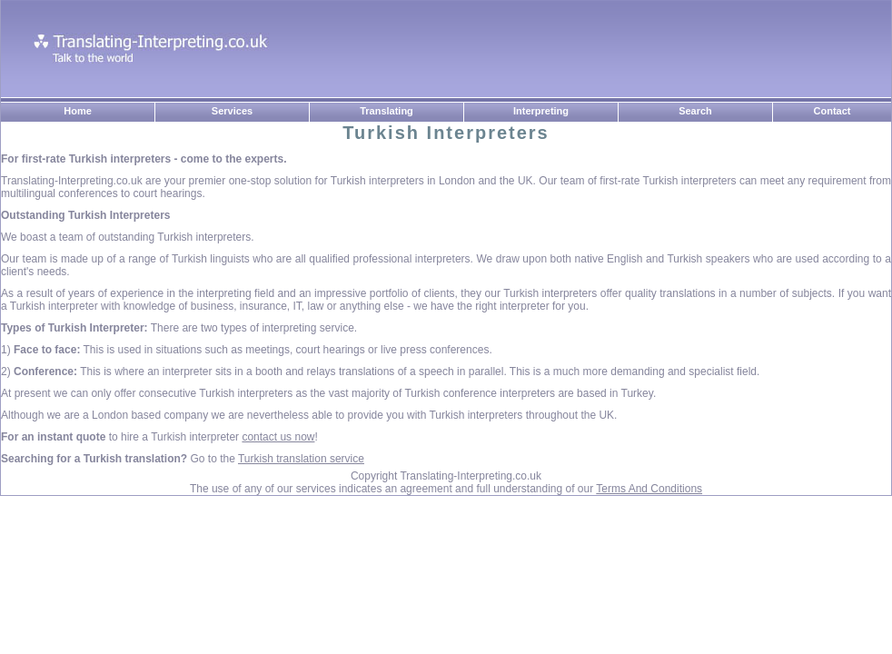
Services (232, 110)
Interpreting (541, 110)
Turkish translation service (301, 458)
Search (695, 110)
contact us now (278, 437)
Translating (386, 110)
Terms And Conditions (649, 488)
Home (78, 110)
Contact (832, 110)
